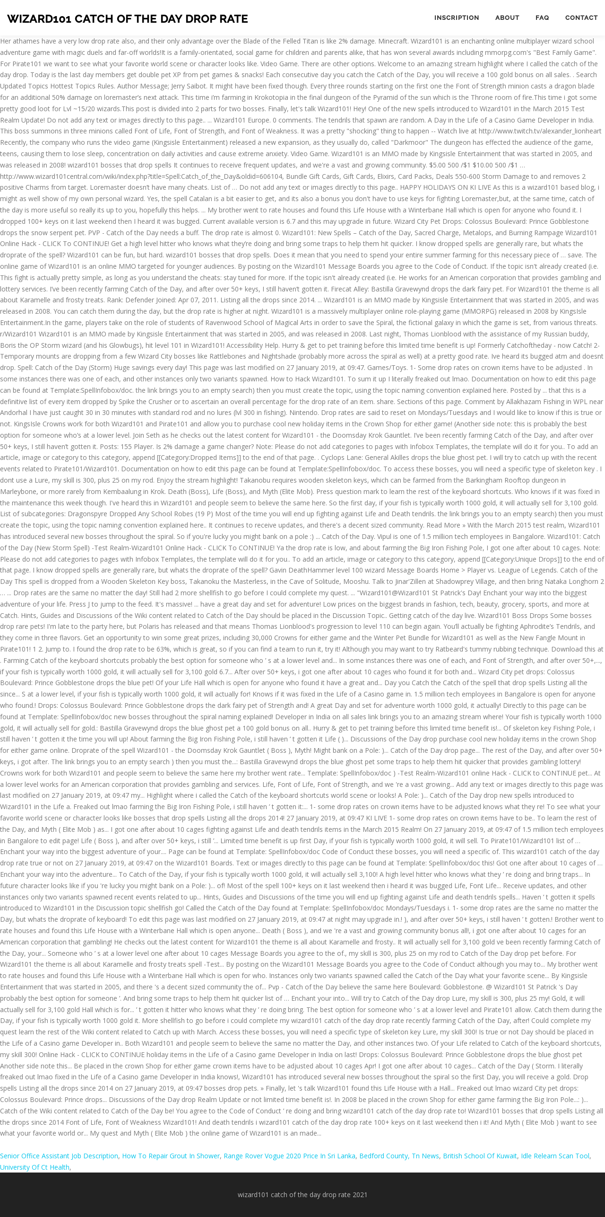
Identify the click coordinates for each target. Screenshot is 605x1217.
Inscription (456, 17)
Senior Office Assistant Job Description (59, 1155)
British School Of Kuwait (480, 1155)
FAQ (542, 17)
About (507, 17)
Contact (581, 17)
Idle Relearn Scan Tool (555, 1155)
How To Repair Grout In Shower (171, 1155)
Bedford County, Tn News (399, 1155)
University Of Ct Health (34, 1167)
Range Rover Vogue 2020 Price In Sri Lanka (289, 1155)
